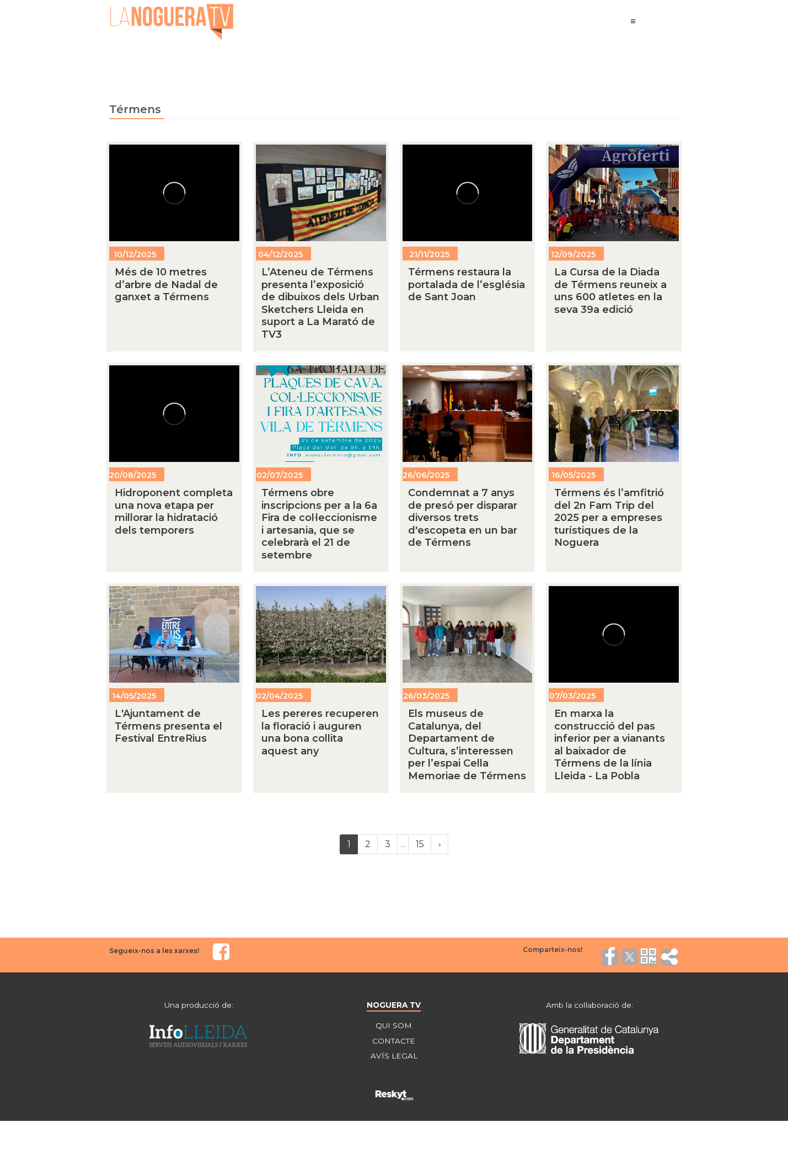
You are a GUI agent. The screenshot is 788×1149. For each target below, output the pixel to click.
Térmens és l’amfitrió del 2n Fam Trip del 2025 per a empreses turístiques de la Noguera (609, 518)
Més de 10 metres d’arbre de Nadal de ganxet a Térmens (166, 284)
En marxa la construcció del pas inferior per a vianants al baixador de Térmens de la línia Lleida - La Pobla (609, 745)
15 (420, 844)
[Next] (439, 844)
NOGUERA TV (394, 1005)
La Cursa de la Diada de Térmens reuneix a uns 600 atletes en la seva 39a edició (610, 291)
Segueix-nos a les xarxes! (154, 950)
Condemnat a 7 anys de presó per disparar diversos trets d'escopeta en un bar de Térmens (462, 518)
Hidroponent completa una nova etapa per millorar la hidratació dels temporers (174, 511)
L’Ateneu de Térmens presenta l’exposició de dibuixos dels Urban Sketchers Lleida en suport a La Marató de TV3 (320, 303)
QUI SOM (394, 1026)
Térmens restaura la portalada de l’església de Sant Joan (466, 284)
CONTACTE (394, 1041)
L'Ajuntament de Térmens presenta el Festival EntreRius (168, 726)
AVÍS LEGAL (393, 1057)
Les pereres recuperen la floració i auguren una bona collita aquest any (320, 732)
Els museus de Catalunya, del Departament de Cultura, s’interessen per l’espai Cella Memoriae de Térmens (467, 745)
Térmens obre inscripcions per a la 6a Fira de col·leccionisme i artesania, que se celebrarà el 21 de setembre (319, 524)
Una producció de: (198, 1005)
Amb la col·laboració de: (589, 1005)
